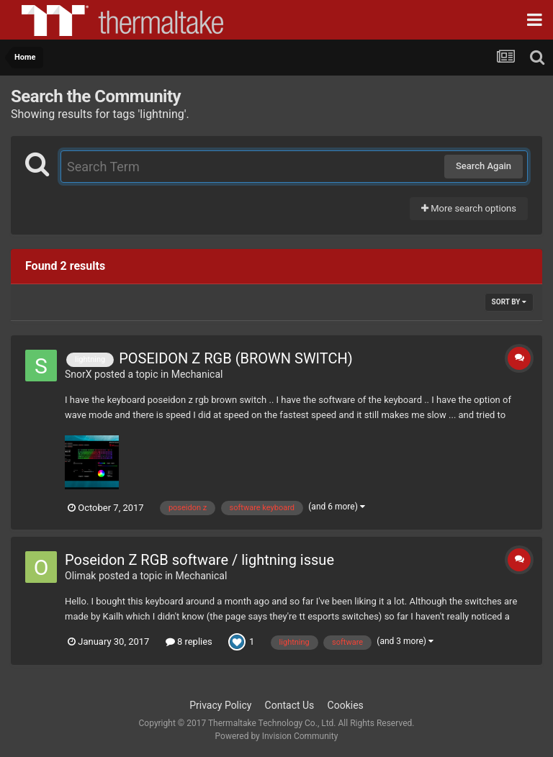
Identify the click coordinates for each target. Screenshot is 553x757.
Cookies (346, 705)
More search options (468, 208)
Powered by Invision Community (276, 736)
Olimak (80, 575)
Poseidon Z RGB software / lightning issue (199, 559)
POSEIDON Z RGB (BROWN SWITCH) (236, 358)
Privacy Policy (220, 705)
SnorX (78, 374)
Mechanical (197, 374)
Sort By (509, 302)
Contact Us (290, 705)
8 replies (189, 641)
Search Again (483, 165)
